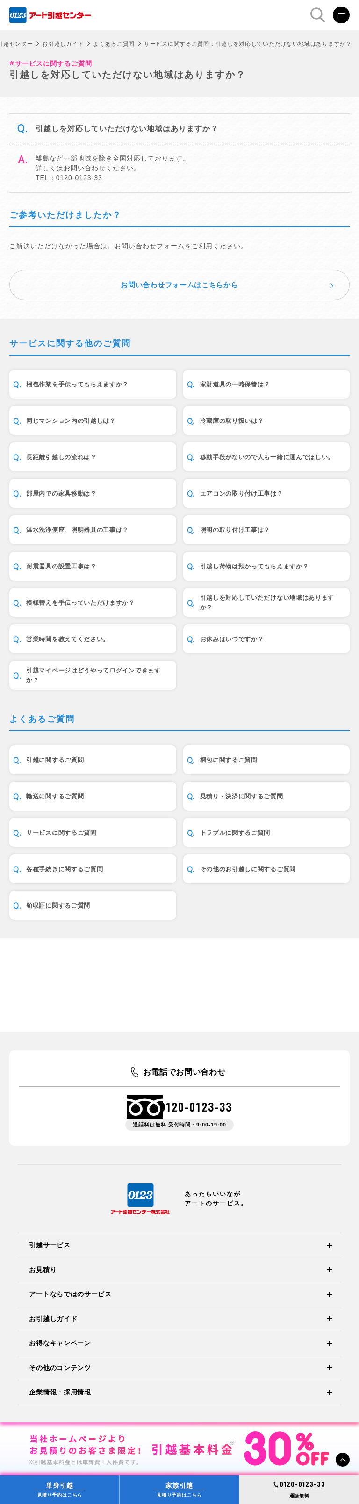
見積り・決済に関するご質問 (241, 796)
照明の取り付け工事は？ (235, 529)
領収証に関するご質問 (58, 905)
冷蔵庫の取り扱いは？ (232, 420)
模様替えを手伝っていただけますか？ (80, 602)
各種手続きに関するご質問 (64, 869)
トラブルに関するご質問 (235, 832)
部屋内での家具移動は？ (61, 493)
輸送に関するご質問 (55, 796)
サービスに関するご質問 (61, 832)
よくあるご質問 (114, 44)
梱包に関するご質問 (229, 759)
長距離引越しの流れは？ (61, 457)
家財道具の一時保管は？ (235, 384)
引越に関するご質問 (55, 759)
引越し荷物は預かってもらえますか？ (254, 566)
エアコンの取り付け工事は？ (241, 493)
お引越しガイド (63, 44)
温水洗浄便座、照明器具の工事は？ (77, 529)
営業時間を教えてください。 (67, 639)
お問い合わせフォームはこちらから (179, 285)
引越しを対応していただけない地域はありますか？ (267, 602)
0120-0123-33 (195, 1106)
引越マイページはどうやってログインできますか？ (93, 675)
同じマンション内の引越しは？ (71, 420)
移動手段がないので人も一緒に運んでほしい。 (267, 457)
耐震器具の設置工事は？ (61, 566)
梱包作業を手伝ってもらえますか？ (77, 384)
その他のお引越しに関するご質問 (248, 869)
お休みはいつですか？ (232, 639)
